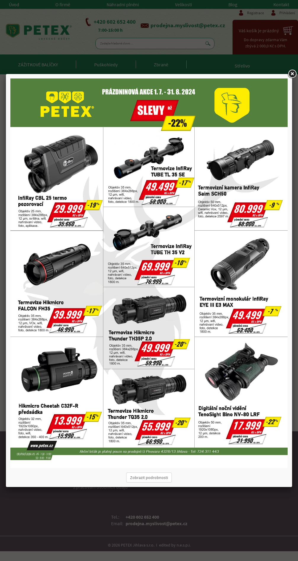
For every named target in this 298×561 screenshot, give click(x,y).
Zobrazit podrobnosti (149, 477)
